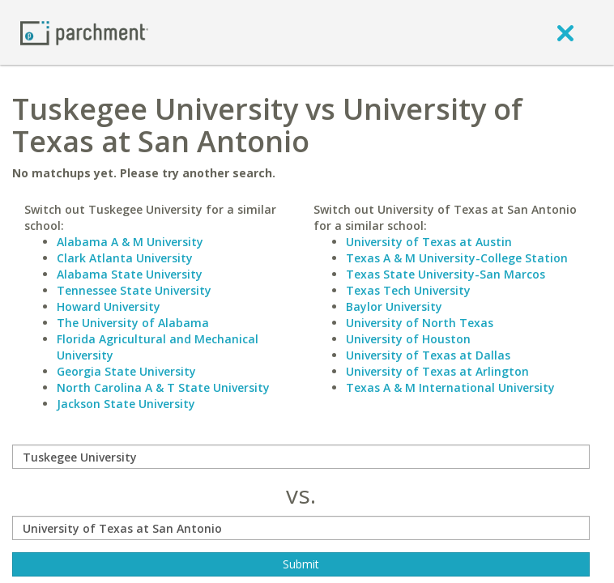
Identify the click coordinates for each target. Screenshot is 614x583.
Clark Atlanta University (125, 258)
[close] (565, 32)
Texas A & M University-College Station (457, 258)
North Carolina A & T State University (163, 387)
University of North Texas (419, 322)
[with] (301, 528)
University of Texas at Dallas (428, 355)
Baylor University (394, 306)
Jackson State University (126, 403)
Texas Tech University (408, 290)
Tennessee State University (134, 290)
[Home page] (84, 32)
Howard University (108, 306)
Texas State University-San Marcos (445, 274)
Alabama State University (130, 274)
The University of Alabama (133, 322)
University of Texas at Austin (429, 241)
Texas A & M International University (450, 387)
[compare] (301, 457)
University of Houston (408, 339)
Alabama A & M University (130, 241)
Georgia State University (126, 371)
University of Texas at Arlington (437, 371)
